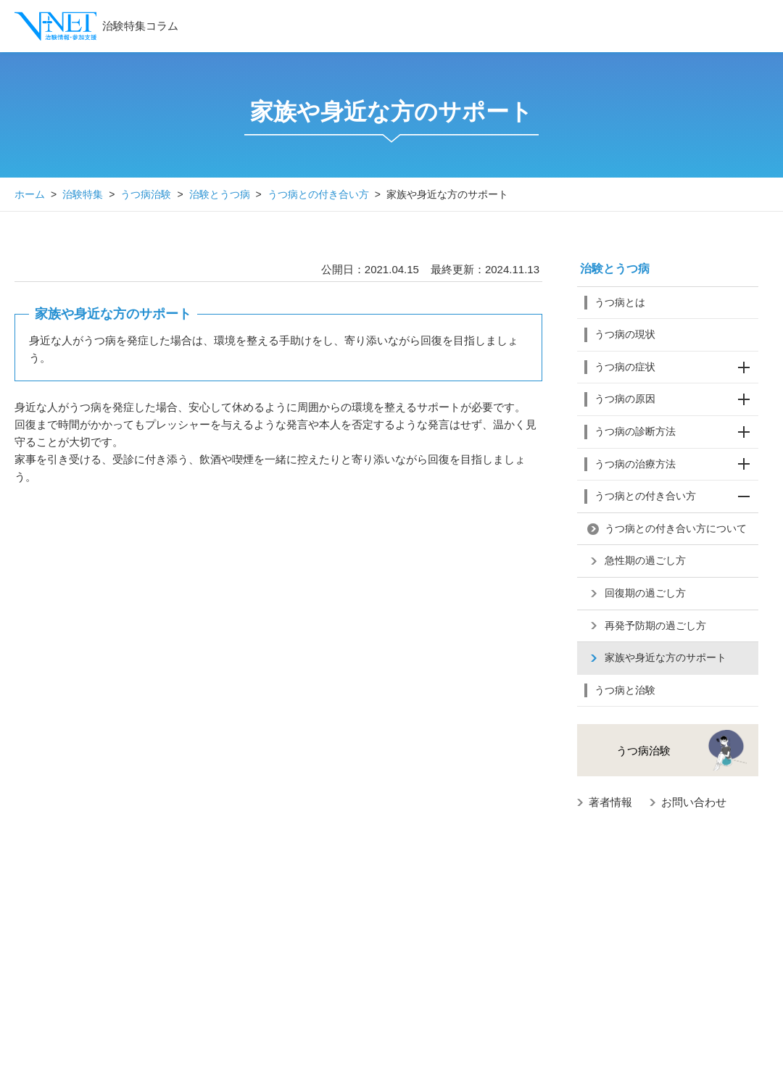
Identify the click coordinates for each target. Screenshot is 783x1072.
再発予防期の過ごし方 (655, 625)
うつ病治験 (145, 194)
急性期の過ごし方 (645, 560)
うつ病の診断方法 (676, 432)
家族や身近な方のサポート (665, 657)
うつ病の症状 (676, 367)
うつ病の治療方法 (676, 465)
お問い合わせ (693, 802)
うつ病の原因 (676, 399)
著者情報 (610, 802)
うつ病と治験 (624, 690)
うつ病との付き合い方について (676, 528)
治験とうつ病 (219, 194)
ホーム (29, 194)
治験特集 (82, 194)
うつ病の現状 (624, 334)
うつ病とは (619, 302)
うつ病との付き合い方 (318, 194)
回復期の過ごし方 (645, 593)
